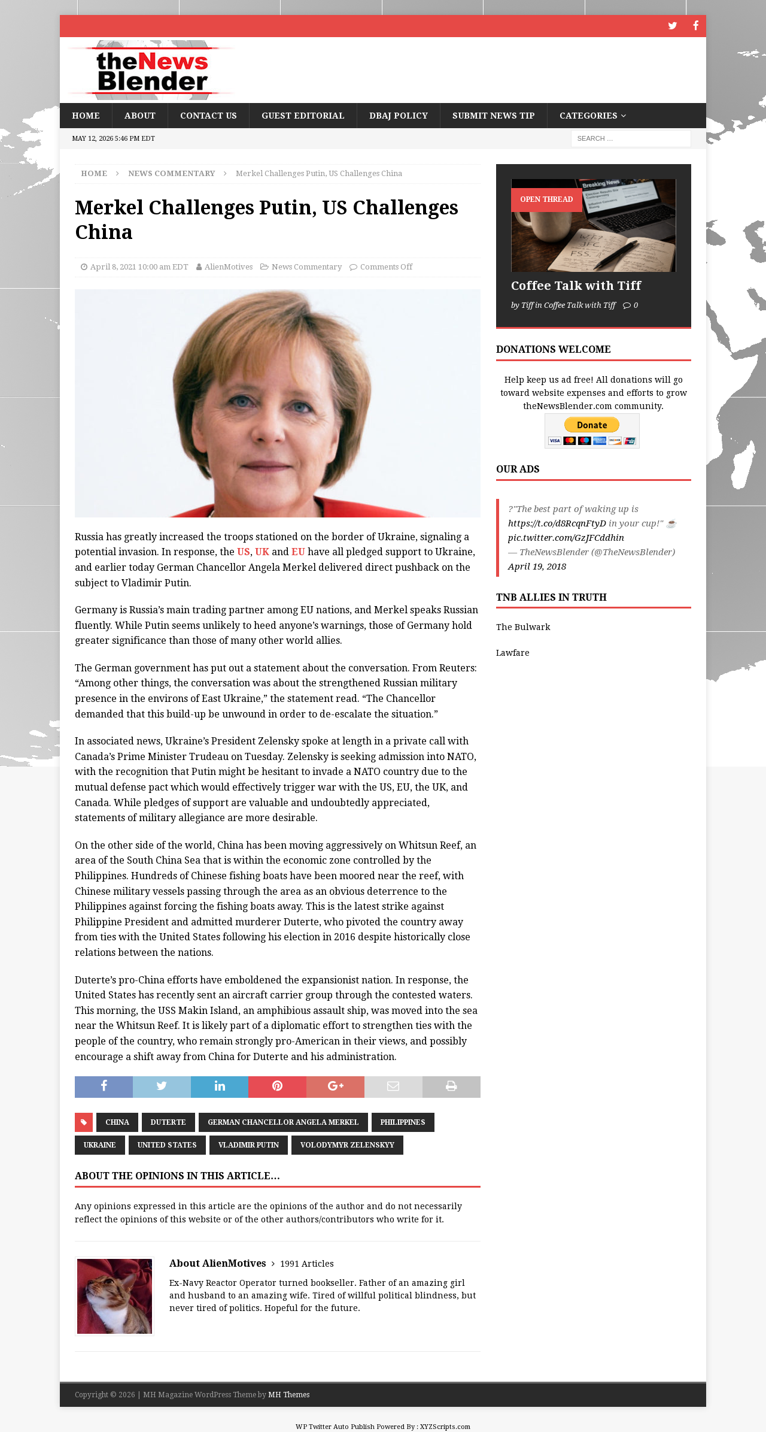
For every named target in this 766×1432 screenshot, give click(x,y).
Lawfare (513, 651)
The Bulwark (523, 626)
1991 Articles (307, 1263)
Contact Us (208, 114)
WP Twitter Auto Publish (335, 1426)
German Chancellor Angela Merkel (283, 1121)
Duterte (168, 1121)
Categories (589, 114)
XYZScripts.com (445, 1426)
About (140, 114)
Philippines (403, 1121)
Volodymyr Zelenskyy (347, 1144)
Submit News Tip (493, 114)
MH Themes (288, 1394)
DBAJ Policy (398, 114)
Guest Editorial (303, 114)
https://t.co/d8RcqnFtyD (557, 522)
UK (263, 551)
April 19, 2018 (537, 565)
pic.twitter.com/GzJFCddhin (566, 536)
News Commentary (307, 265)
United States (167, 1144)
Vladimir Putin (248, 1144)
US (243, 551)
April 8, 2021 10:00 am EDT (139, 265)
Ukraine (100, 1144)
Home (86, 114)
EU (298, 551)
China (117, 1121)
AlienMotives (229, 265)
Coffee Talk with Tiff (576, 285)
